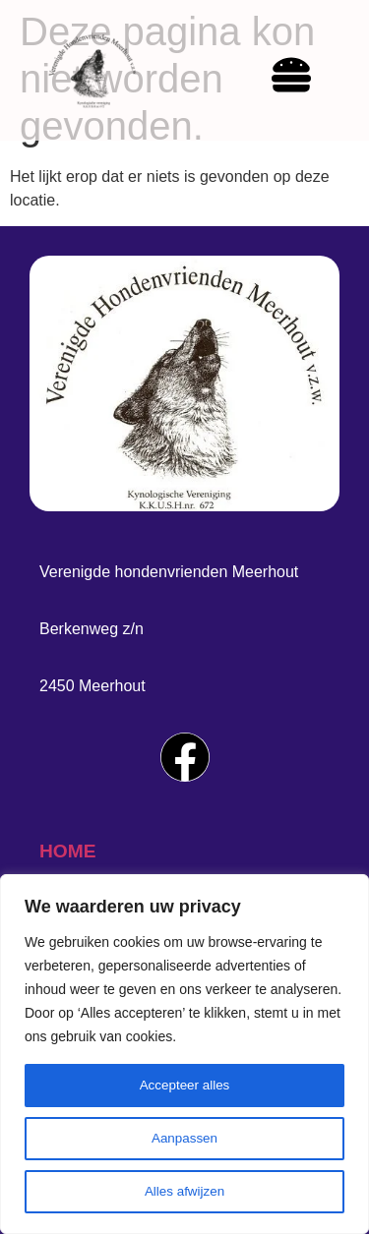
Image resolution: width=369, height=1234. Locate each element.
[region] (184, 1054)
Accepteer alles (185, 1085)
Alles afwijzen (184, 1192)
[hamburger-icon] (291, 78)
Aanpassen (184, 1138)
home (67, 851)
